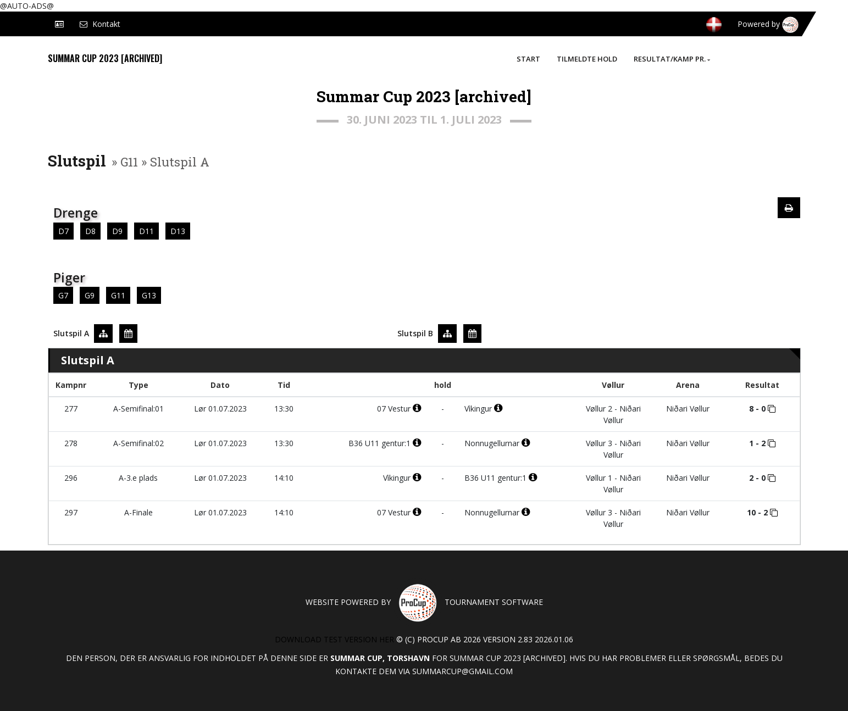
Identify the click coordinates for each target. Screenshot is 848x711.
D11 (146, 231)
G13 (149, 295)
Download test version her (334, 639)
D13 (177, 231)
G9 (90, 295)
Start (528, 59)
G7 (63, 295)
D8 (90, 231)
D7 (63, 231)
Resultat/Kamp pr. (672, 59)
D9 (117, 231)
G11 (118, 295)
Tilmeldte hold (587, 59)
